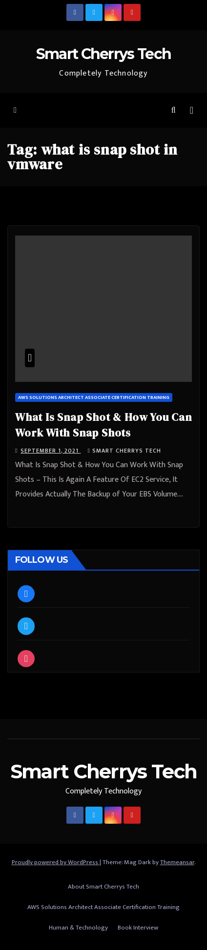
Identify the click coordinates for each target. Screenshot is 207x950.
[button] (173, 110)
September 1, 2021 (51, 450)
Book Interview (138, 927)
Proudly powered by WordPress (56, 862)
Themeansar (177, 862)
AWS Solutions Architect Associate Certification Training (93, 397)
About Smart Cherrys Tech (103, 886)
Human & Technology (78, 927)
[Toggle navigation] (192, 110)
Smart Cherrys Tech (103, 54)
